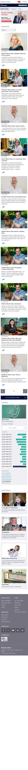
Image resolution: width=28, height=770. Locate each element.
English (3, 651)
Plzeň (24, 456)
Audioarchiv (4, 617)
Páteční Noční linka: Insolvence (11, 304)
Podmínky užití (18, 650)
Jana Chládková (6, 473)
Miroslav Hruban (6, 478)
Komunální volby (6, 603)
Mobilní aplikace (5, 621)
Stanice (3, 605)
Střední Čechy (22, 434)
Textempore (5, 532)
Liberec (24, 446)
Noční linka (5, 419)
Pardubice (23, 454)
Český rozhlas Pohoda (19, 466)
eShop (3, 607)
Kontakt (17, 609)
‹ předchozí (3, 391)
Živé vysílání (4, 615)
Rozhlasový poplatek (20, 612)
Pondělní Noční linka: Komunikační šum (13, 197)
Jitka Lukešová (6, 474)
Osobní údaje (10, 650)
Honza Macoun (6, 483)
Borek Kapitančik (6, 476)
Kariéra (17, 607)
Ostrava (23, 451)
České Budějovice (21, 439)
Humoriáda (5, 584)
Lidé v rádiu (18, 605)
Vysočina (23, 461)
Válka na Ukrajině (6, 600)
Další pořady (6, 490)
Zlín (25, 464)
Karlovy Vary (22, 444)
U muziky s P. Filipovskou (10, 508)
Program (14, 9)
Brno (24, 437)
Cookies (3, 650)
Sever (24, 459)
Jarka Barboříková (7, 479)
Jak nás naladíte (19, 600)
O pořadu (4, 402)
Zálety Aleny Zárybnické (9, 558)
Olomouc (23, 449)
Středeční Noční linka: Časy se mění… (13, 126)
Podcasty (4, 619)
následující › (25, 391)
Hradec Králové (21, 441)
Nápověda (17, 603)
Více (20, 9)
